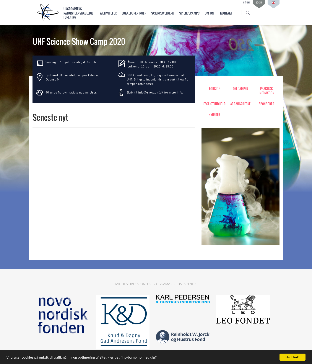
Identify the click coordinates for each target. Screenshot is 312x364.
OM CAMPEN (240, 88)
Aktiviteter (108, 13)
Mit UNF (246, 2)
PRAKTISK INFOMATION (266, 90)
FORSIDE (214, 88)
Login (259, 2)
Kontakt (226, 13)
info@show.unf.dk (150, 92)
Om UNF (210, 13)
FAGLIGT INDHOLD (214, 104)
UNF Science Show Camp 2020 (78, 42)
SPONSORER (266, 104)
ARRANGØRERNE (240, 104)
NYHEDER (214, 114)
